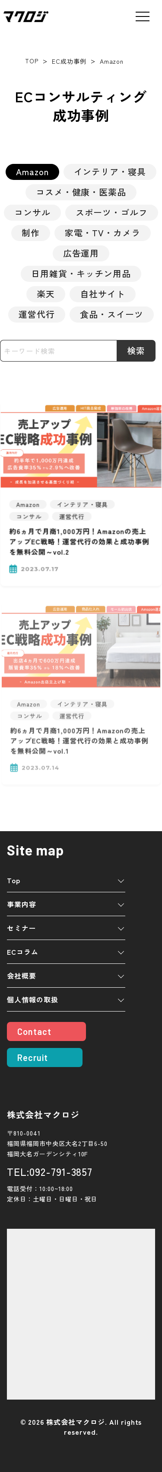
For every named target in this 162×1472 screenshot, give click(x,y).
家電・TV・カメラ (102, 232)
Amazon (32, 171)
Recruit (32, 1057)
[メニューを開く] (142, 16)
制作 (31, 232)
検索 (136, 350)
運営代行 (37, 314)
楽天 (46, 293)
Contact (34, 1031)
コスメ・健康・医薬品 (81, 192)
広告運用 (81, 253)
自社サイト (102, 293)
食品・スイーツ (111, 314)
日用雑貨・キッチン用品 (81, 273)
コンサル (32, 212)
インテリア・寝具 (110, 171)
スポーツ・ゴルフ (112, 212)
